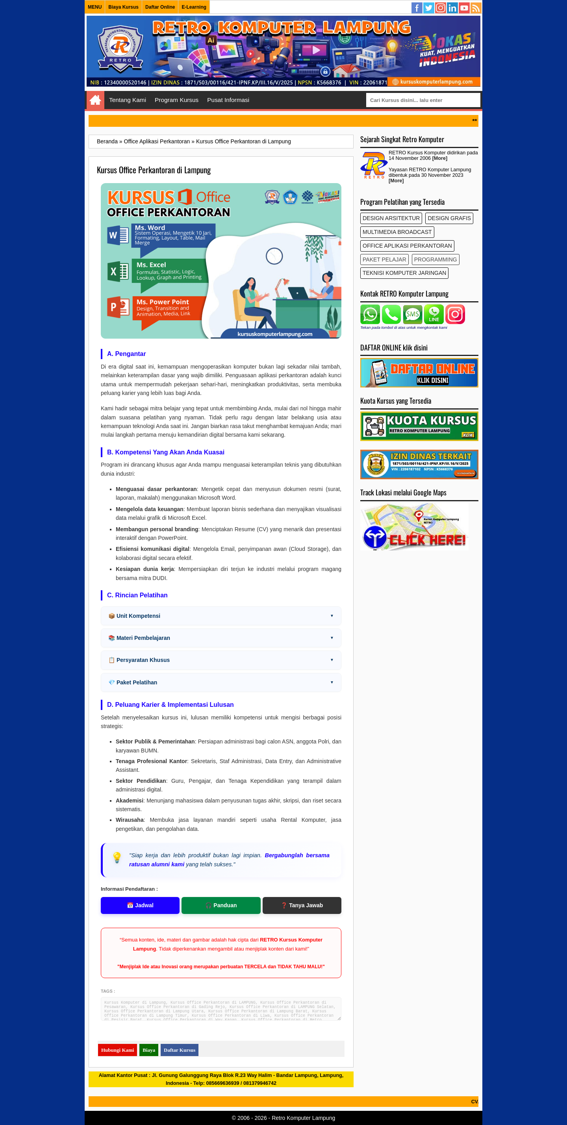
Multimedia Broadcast (397, 232)
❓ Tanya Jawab (302, 905)
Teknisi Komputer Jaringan (404, 273)
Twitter (429, 8)
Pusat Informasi (228, 99)
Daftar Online (160, 7)
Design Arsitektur (391, 218)
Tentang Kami (127, 99)
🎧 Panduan (221, 905)
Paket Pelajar (384, 259)
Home (95, 100)
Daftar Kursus (179, 1050)
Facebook (417, 8)
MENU (95, 7)
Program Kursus (176, 99)
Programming (435, 259)
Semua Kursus (476, 8)
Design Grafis (449, 218)
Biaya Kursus (123, 7)
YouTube (465, 8)
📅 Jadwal (140, 905)
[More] (439, 158)
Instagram (441, 8)
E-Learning (194, 7)
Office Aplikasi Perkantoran (407, 246)
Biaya (149, 1050)
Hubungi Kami (117, 1050)
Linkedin (453, 8)
